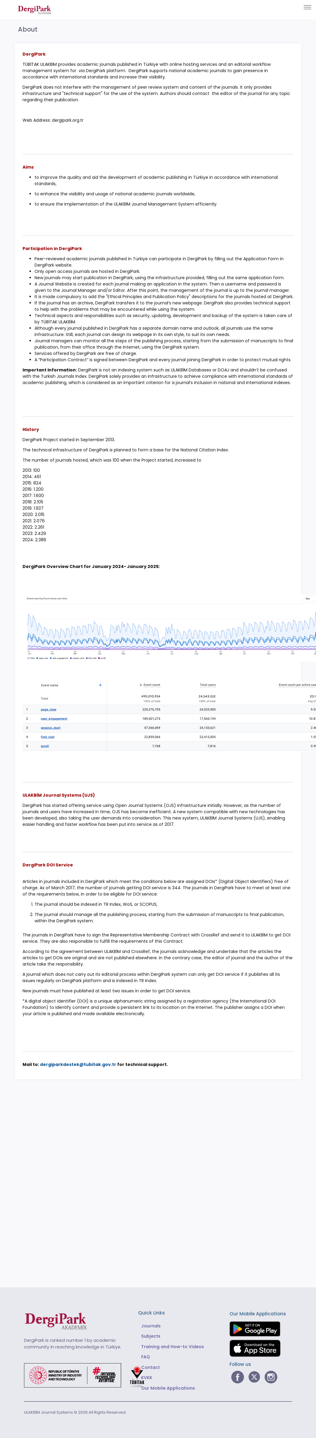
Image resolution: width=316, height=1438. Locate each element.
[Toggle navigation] (307, 7)
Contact (150, 1367)
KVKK (146, 1378)
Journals (151, 1326)
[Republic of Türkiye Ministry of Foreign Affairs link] (88, 1375)
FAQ (145, 1357)
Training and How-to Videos (172, 1347)
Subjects (150, 1336)
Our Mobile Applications (168, 1388)
